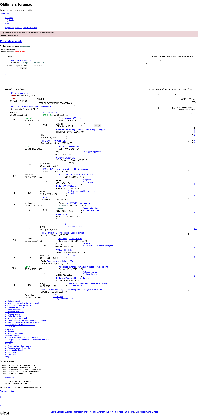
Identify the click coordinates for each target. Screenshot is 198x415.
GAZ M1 (44, 197)
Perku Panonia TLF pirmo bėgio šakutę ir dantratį (62, 233)
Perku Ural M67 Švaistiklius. (53, 141)
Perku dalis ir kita (11, 41)
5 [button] (5, 78)
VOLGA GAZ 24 (50, 112)
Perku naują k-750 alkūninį (70, 238)
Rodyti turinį (4, 14)
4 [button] (5, 76)
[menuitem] (11, 20)
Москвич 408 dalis (73, 118)
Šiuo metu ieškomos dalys (21, 60)
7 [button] (5, 82)
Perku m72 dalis (63, 214)
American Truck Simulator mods (110, 412)
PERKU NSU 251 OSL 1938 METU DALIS (77, 175)
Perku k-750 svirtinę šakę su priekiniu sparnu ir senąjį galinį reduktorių (72, 289)
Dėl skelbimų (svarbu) (20, 93)
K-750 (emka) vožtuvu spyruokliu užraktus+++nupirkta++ (66, 169)
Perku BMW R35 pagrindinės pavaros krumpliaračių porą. (81, 129)
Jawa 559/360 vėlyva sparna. (77, 203)
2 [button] (5, 72)
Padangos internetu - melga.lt (84, 412)
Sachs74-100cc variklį (65, 158)
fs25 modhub (129, 412)
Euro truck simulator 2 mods (146, 412)
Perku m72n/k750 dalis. (66, 186)
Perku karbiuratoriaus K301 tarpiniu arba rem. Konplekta (83, 267)
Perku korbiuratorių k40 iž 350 (60, 261)
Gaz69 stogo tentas (64, 250)
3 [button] (5, 74)
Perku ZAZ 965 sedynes (69, 146)
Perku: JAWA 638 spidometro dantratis (73, 278)
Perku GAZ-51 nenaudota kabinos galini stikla (30, 107)
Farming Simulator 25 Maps (61, 412)
